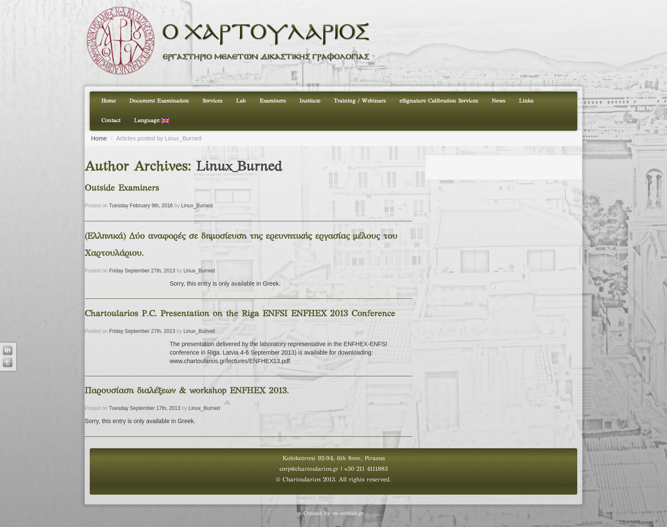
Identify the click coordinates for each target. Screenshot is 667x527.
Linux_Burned (239, 167)
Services (212, 101)
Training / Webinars (360, 101)
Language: (151, 120)
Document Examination (159, 101)
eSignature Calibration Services (438, 101)
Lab (241, 101)
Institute (309, 101)
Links (526, 101)
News (498, 101)
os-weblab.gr (348, 513)
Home (108, 101)
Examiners (272, 101)
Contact (110, 120)
